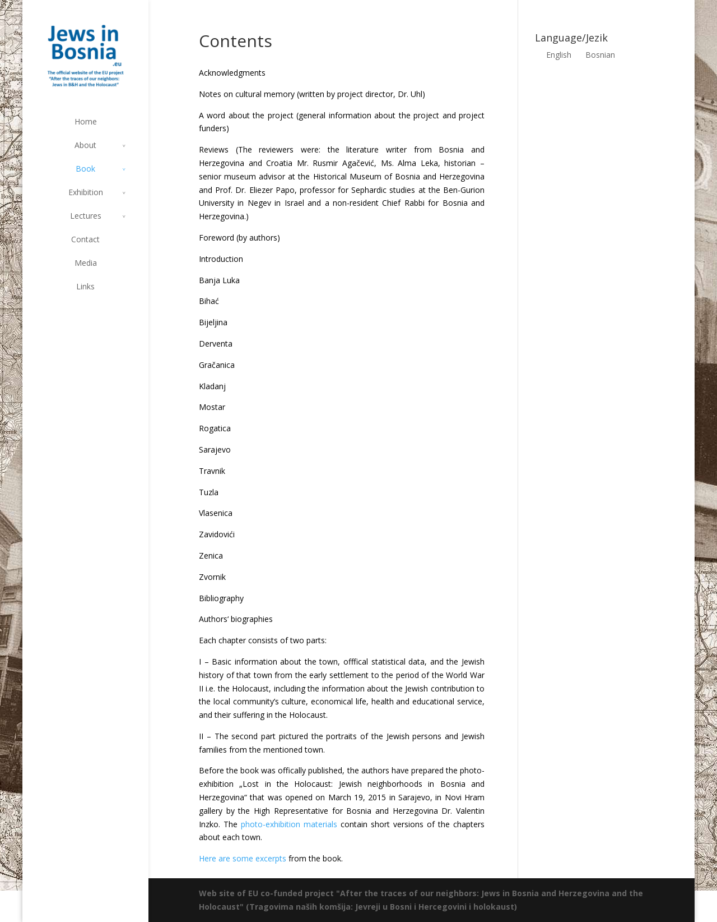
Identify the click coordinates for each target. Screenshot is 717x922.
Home (86, 121)
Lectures (85, 215)
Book (85, 168)
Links (85, 286)
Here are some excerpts (242, 858)
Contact (85, 239)
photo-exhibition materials (289, 824)
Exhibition (85, 192)
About (85, 145)
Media (86, 262)
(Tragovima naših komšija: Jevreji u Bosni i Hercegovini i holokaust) (381, 906)
